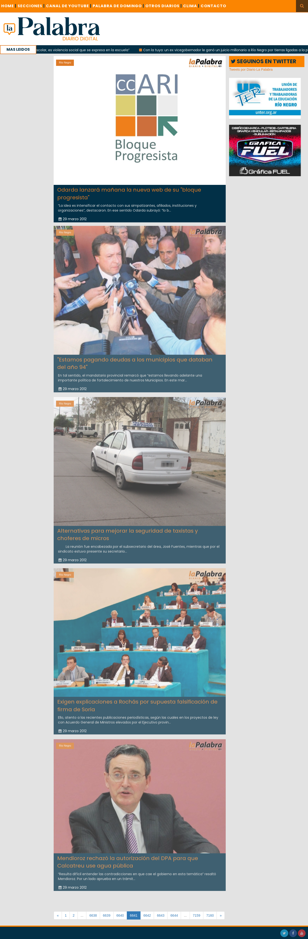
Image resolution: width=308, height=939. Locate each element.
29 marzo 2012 (72, 218)
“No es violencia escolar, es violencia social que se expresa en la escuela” (71, 50)
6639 (106, 915)
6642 (147, 915)
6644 (174, 915)
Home (8, 6)
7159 (196, 915)
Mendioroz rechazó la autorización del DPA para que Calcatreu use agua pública (127, 860)
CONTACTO (213, 6)
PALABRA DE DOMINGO (118, 6)
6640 (120, 915)
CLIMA (191, 6)
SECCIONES (31, 6)
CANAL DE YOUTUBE (68, 6)
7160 (210, 915)
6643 (160, 915)
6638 (93, 915)
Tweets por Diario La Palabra (251, 69)
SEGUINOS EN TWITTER (263, 61)
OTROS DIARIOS (163, 6)
